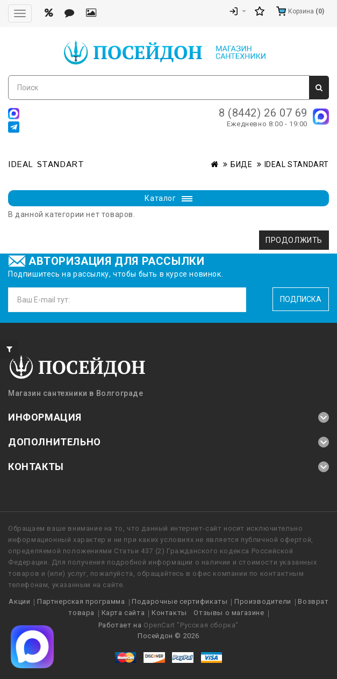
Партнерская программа (81, 601)
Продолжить (294, 240)
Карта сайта (123, 613)
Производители (262, 601)
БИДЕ (241, 164)
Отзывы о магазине (228, 613)
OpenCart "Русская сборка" (191, 625)
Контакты (169, 613)
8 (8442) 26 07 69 (263, 113)
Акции (19, 601)
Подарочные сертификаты (179, 601)
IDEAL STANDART (296, 164)
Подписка (300, 299)
